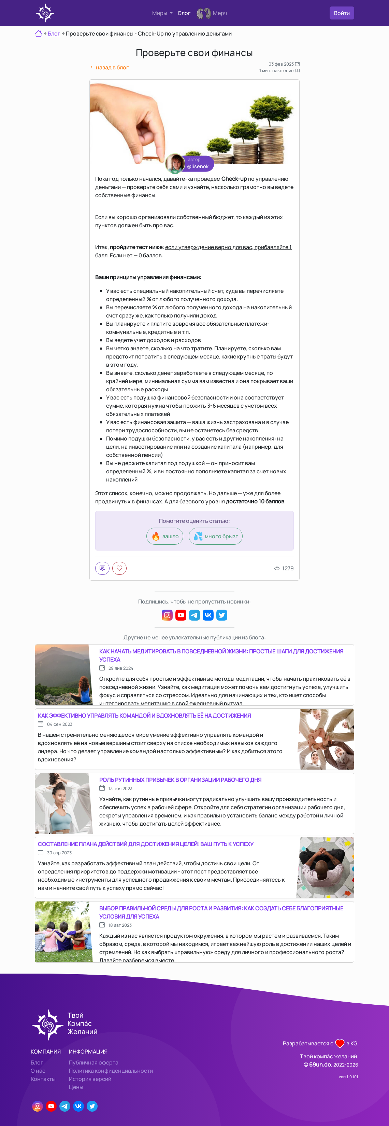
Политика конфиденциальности (111, 1070)
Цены (76, 1087)
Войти (342, 13)
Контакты (43, 1079)
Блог (184, 13)
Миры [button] (160, 13)
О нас (38, 1070)
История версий (90, 1079)
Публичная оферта (93, 1062)
